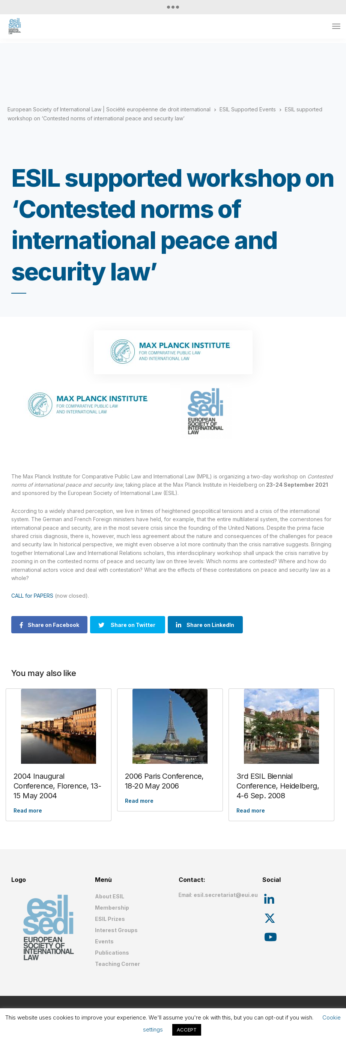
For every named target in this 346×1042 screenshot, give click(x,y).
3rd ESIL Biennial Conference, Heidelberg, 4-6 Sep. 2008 (277, 786)
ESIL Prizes (110, 919)
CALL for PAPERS (33, 595)
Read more (28, 810)
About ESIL (109, 896)
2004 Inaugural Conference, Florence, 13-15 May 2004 (57, 786)
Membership (112, 907)
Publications (112, 952)
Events (104, 941)
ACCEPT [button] (187, 1030)
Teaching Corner (117, 964)
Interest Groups (116, 930)
